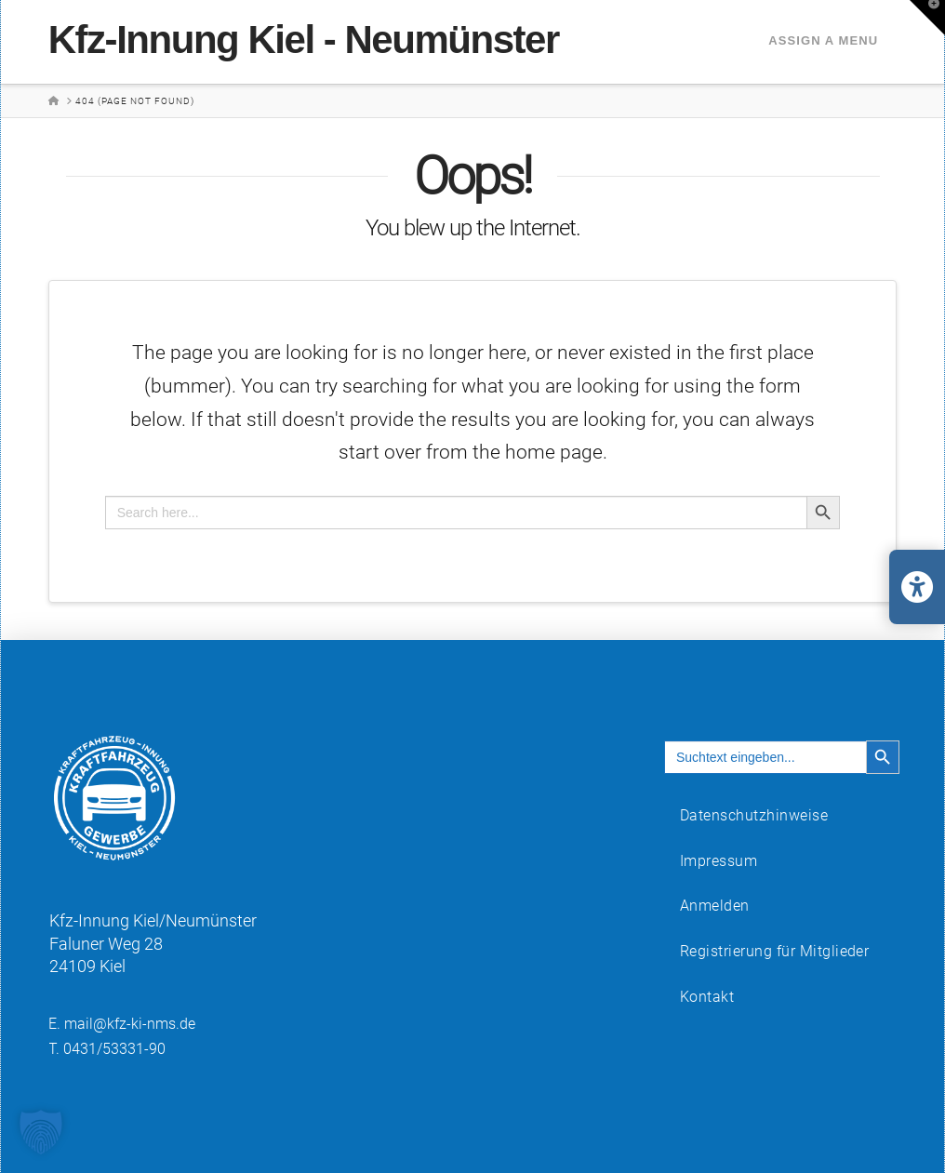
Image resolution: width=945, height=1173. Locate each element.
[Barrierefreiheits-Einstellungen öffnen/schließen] (917, 587)
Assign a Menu (823, 40)
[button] (927, 17)
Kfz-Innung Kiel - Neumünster (303, 40)
